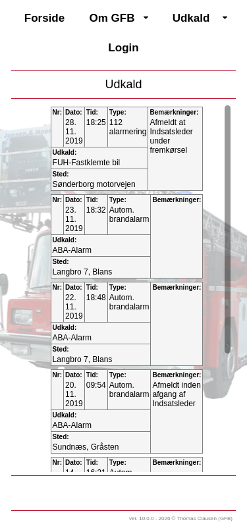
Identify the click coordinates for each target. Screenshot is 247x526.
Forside (44, 18)
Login (123, 47)
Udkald (191, 18)
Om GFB (112, 18)
